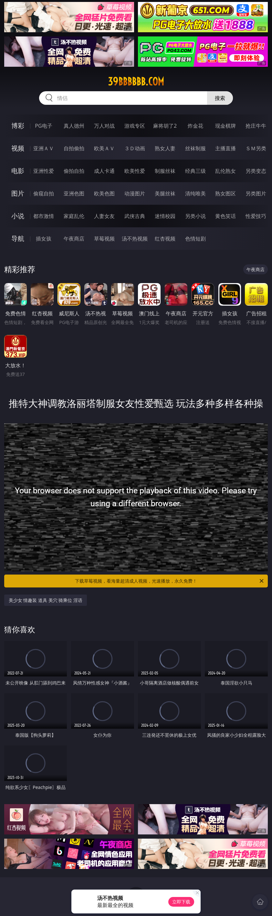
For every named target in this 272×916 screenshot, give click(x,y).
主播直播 (225, 148)
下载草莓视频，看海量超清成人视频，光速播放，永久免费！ (170, 581)
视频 (17, 148)
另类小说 (195, 216)
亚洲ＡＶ (43, 148)
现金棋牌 (225, 125)
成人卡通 (104, 170)
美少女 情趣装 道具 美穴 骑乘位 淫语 (45, 600)
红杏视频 (165, 238)
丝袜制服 (195, 148)
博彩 (17, 125)
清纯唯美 (195, 193)
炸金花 (195, 125)
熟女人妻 (165, 148)
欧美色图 (104, 193)
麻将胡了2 (165, 125)
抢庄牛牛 (256, 125)
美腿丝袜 (165, 193)
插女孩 (43, 238)
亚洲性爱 (43, 170)
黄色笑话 (225, 216)
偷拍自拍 (74, 170)
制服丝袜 (165, 170)
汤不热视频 (135, 238)
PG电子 (43, 125)
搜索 (220, 98)
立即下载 (181, 902)
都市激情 (43, 216)
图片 (17, 193)
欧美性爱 (134, 170)
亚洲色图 (74, 193)
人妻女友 (104, 216)
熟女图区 (225, 193)
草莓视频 (104, 238)
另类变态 (256, 170)
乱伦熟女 (225, 170)
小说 (17, 216)
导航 (17, 238)
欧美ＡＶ (104, 148)
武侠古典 (134, 216)
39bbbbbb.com (136, 81)
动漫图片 (134, 193)
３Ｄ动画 (134, 148)
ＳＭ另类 (256, 148)
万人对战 (104, 125)
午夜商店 (74, 238)
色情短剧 (195, 238)
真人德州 (74, 125)
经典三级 (195, 170)
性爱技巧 (256, 216)
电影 (17, 170)
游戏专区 (134, 125)
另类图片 (256, 193)
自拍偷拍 (74, 148)
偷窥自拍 (43, 193)
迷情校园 (165, 216)
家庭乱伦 (74, 216)
